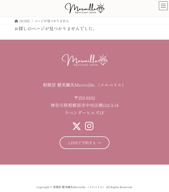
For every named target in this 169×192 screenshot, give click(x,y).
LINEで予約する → (84, 142)
